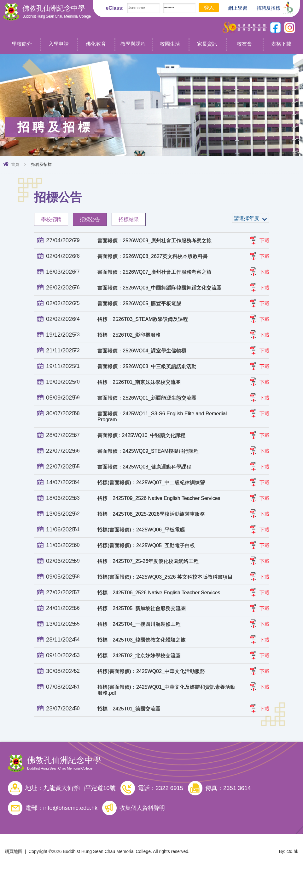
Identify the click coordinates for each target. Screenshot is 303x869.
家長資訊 (207, 44)
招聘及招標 (265, 7)
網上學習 (234, 8)
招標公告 (90, 219)
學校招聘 (51, 219)
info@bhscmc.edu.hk (70, 808)
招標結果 (129, 219)
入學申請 (59, 44)
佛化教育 (96, 44)
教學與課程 (133, 44)
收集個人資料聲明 (144, 808)
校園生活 (170, 44)
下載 (264, 240)
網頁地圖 (13, 851)
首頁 (15, 164)
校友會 (244, 44)
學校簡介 (22, 44)
